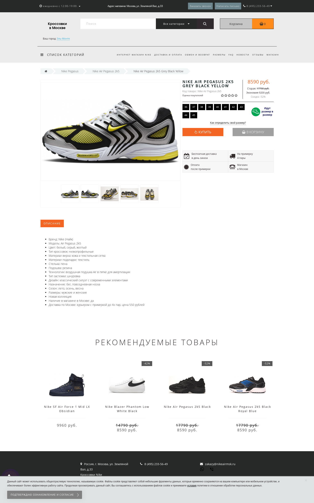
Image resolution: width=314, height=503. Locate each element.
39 (209, 107)
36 (186, 107)
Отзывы (257, 54)
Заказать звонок (200, 6)
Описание (52, 223)
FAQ (229, 54)
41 (225, 107)
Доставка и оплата (164, 54)
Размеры (216, 54)
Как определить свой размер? (228, 122)
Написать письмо (228, 6)
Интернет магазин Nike (129, 54)
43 (241, 107)
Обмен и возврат (194, 54)
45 (193, 115)
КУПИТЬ (204, 132)
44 (186, 115)
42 (233, 107)
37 (193, 107)
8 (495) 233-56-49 (156, 464)
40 (217, 107)
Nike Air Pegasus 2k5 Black (187, 407)
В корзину (253, 132)
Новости (241, 54)
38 (201, 107)
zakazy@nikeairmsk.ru (220, 464)
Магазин (273, 54)
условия (191, 485)
